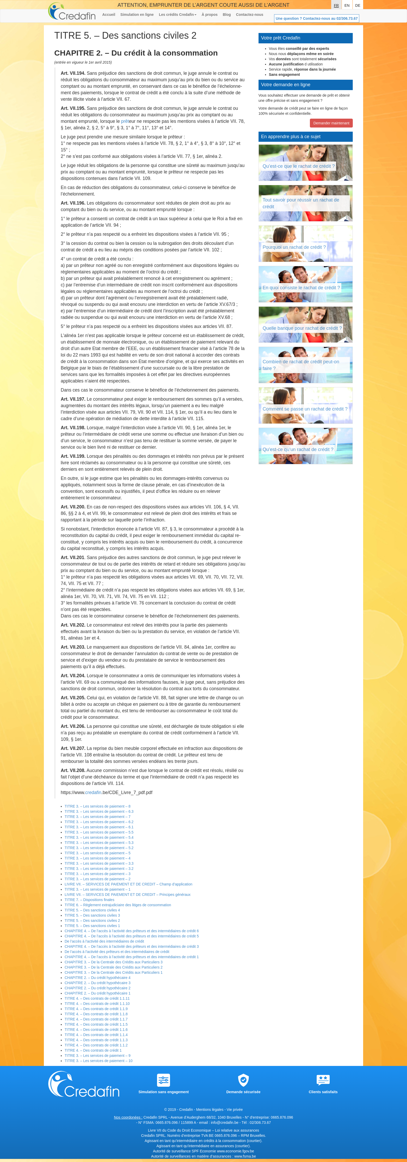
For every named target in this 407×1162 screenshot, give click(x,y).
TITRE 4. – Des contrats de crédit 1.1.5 (96, 1024)
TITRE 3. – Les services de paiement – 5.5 (99, 832)
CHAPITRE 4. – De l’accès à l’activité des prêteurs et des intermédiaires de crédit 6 (132, 931)
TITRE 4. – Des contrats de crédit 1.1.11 (97, 998)
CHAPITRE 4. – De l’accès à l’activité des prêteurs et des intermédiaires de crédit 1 (132, 957)
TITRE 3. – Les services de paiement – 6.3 (99, 811)
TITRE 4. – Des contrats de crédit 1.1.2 (96, 1045)
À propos (210, 14)
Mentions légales (209, 1109)
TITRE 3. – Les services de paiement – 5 (98, 853)
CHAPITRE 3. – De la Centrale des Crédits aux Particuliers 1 (113, 972)
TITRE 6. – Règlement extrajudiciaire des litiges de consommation (118, 905)
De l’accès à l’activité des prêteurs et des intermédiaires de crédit (117, 952)
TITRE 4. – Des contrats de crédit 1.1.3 (96, 1040)
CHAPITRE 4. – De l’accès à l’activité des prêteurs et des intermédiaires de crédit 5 (132, 936)
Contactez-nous (249, 14)
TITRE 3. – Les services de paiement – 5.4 (99, 837)
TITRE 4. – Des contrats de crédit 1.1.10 (97, 1004)
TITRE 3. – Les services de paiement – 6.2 (99, 822)
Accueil (108, 14)
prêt (125, 121)
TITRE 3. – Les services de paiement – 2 (98, 879)
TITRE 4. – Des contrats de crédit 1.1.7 (96, 1019)
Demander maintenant (331, 123)
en (346, 5)
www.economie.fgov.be (235, 1151)
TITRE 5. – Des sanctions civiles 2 (92, 920)
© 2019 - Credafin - (180, 1109)
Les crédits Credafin (177, 14)
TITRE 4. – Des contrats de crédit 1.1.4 (96, 1035)
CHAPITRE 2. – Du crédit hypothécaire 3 (98, 983)
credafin (93, 792)
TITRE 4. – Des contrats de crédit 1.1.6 (96, 1029)
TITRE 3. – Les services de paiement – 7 (98, 817)
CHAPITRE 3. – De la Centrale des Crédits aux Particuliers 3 (113, 962)
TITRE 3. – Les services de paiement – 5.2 (99, 848)
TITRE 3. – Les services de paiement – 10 (98, 1061)
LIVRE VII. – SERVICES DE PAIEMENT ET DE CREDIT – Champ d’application (128, 884)
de (357, 5)
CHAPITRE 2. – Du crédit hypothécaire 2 (98, 988)
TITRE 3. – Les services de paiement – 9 (98, 1055)
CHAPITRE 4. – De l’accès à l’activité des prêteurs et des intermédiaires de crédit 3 (132, 946)
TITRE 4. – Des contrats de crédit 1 (93, 1050)
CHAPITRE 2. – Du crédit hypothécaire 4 (98, 978)
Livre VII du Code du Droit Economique (180, 1130)
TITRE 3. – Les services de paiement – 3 (98, 874)
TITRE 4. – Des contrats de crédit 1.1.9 (96, 1009)
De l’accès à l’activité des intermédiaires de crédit (104, 941)
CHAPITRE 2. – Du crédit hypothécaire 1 (98, 993)
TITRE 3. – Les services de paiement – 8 (98, 806)
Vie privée (235, 1109)
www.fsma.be (245, 1156)
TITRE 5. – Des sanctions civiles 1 (92, 926)
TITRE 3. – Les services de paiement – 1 (98, 889)
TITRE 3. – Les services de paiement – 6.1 (99, 827)
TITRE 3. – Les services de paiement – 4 (98, 858)
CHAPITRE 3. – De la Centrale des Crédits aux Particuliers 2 (113, 967)
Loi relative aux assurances (237, 1130)
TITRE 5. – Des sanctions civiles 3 (92, 915)
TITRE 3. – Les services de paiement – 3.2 (99, 869)
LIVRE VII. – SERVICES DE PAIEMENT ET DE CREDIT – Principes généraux (128, 894)
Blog (227, 14)
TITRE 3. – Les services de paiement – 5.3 (99, 843)
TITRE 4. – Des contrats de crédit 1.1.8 (96, 1014)
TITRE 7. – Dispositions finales (89, 900)
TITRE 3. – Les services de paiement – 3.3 (99, 863)
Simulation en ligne (137, 14)
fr (336, 5)
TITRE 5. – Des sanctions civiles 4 (92, 910)
